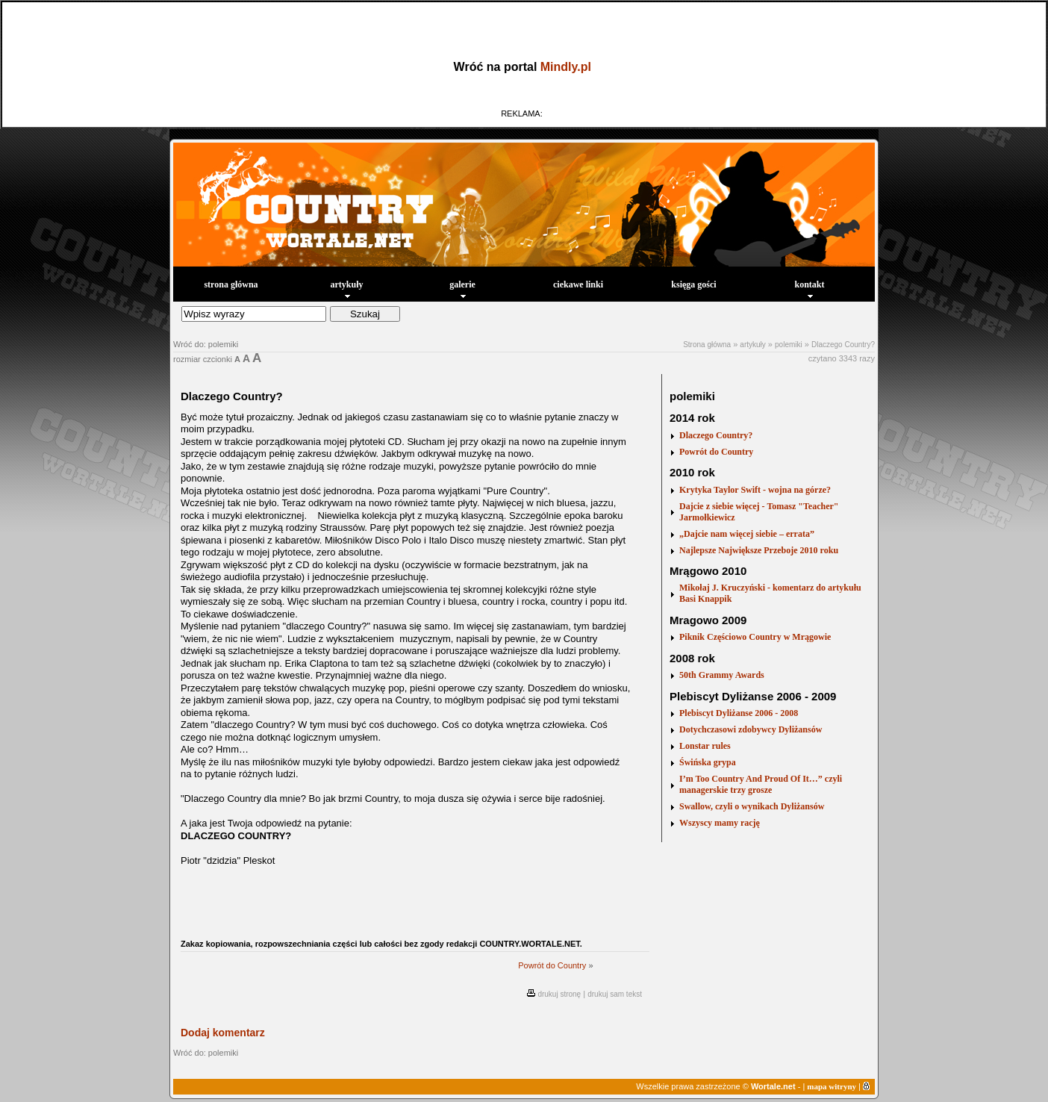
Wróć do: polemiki (205, 344)
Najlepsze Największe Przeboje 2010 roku (758, 550)
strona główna (231, 284)
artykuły (346, 288)
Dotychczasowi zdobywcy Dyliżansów (750, 729)
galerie (462, 288)
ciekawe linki (578, 284)
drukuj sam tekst (614, 994)
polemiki (788, 344)
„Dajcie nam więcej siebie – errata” (746, 534)
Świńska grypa (707, 762)
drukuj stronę (559, 994)
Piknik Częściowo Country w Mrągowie (755, 637)
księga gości (693, 284)
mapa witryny (831, 1086)
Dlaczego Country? (843, 344)
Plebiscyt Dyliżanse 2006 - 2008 (738, 713)
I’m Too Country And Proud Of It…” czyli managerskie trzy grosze (760, 784)
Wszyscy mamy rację (719, 823)
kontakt (809, 288)
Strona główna (707, 344)
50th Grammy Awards (721, 675)
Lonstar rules (705, 746)
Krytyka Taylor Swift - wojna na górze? (755, 490)
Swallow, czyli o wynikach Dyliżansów (751, 806)
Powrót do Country (552, 965)
